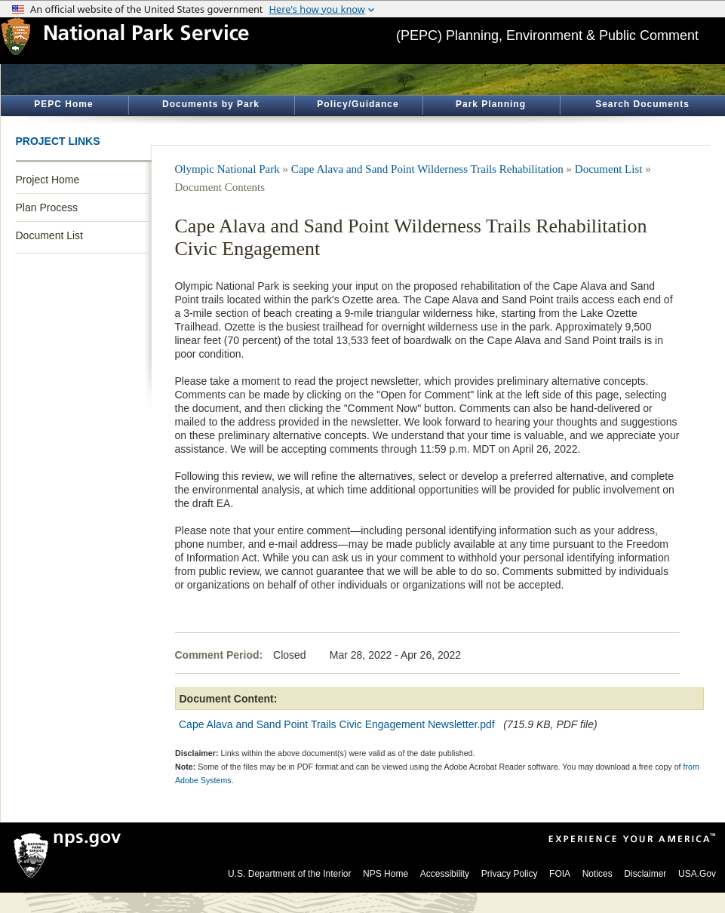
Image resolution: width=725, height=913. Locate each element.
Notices (597, 873)
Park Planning (491, 104)
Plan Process (47, 207)
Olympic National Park (227, 169)
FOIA (559, 873)
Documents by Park (211, 104)
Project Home (48, 180)
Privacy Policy (509, 873)
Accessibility (444, 873)
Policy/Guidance (357, 104)
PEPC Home (63, 104)
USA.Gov (697, 873)
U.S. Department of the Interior (289, 873)
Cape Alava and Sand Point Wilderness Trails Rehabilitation (427, 169)
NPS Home (385, 873)
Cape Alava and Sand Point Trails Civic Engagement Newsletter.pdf (337, 724)
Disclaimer (645, 873)
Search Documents (642, 104)
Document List (49, 235)
